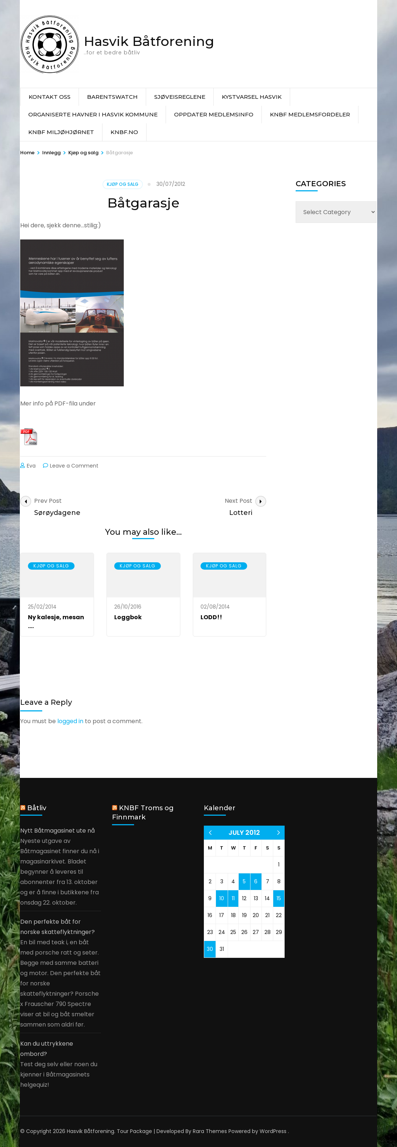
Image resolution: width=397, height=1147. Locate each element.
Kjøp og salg (122, 184)
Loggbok (128, 617)
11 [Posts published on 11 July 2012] (233, 898)
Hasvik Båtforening (149, 41)
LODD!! (211, 617)
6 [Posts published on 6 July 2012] (255, 881)
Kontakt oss (50, 96)
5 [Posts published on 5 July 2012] (244, 881)
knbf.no (124, 132)
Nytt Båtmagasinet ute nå (57, 830)
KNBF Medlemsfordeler (310, 114)
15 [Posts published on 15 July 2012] (279, 898)
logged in (70, 721)
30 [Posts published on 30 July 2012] (210, 949)
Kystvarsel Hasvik (252, 96)
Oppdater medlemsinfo (213, 114)
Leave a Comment (74, 465)
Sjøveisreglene (179, 96)
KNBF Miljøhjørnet (61, 132)
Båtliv (36, 808)
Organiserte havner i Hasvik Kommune (93, 114)
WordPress (273, 1131)
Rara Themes (210, 1131)
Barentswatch (112, 96)
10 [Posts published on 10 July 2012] (221, 898)
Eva (31, 465)
